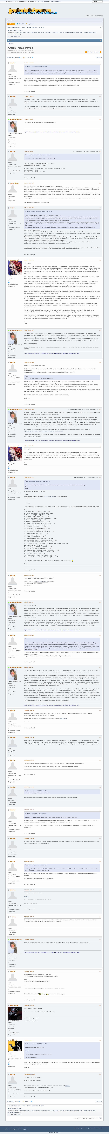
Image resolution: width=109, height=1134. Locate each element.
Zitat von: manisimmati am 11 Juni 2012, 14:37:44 (38, 481)
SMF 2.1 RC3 (8, 1128)
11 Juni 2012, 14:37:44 (29, 445)
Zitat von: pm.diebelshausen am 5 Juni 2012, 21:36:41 (39, 155)
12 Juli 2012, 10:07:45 (29, 760)
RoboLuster (14, 1005)
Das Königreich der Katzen (41, 581)
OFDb (12, 44)
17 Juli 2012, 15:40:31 (29, 971)
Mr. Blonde (13, 1040)
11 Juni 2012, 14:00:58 (29, 362)
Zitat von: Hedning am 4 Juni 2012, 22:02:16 (36, 66)
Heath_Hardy (14, 183)
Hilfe (80, 1128)
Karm (77, 32)
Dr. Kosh (31, 32)
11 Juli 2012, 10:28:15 (29, 710)
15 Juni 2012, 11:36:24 (29, 575)
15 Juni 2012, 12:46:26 (29, 635)
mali (85, 32)
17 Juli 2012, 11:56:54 (29, 889)
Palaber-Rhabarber (19, 32)
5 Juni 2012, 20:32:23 (28, 96)
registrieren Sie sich (56, 1)
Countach (42, 32)
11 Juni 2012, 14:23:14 (29, 409)
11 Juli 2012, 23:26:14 (29, 737)
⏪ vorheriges (89, 52)
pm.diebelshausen (16, 119)
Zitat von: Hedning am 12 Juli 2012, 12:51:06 (36, 865)
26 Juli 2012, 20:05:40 (29, 1040)
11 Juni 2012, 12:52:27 (29, 330)
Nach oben (10, 1101)
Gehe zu (76, 1118)
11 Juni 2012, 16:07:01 (29, 477)
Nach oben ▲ (101, 1128)
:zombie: (67, 1085)
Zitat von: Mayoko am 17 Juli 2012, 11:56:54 (36, 1043)
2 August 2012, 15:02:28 (29, 1074)
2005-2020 (58, 1132)
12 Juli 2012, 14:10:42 (29, 861)
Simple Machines (22, 1128)
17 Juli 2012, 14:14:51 (29, 939)
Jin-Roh (26, 896)
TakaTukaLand (16, 34)
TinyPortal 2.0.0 (52, 1132)
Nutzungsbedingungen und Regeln (89, 1128)
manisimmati (14, 260)
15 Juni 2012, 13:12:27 (29, 667)
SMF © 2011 (15, 1128)
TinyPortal (76, 1128)
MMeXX (94, 32)
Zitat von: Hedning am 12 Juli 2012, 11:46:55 (36, 813)
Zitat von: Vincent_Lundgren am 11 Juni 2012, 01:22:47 (39, 211)
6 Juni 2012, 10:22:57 (28, 151)
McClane (26, 32)
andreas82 (48, 32)
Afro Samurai (63, 718)
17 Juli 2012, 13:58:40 (29, 916)
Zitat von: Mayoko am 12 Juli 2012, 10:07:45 (36, 790)
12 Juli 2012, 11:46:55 (29, 787)
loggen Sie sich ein (43, 1)
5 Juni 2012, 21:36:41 (28, 119)
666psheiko (89, 32)
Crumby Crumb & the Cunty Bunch (59, 32)
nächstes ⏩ (97, 52)
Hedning (13, 96)
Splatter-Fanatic (72, 32)
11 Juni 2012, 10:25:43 (29, 207)
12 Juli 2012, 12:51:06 (29, 838)
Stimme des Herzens (50, 496)
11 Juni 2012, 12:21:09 (29, 260)
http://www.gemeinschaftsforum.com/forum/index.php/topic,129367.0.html (43, 431)
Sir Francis (10, 34)
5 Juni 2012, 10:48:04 (28, 62)
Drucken (99, 57)
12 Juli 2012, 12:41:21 (29, 809)
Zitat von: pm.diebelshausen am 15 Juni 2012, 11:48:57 (39, 639)
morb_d (81, 32)
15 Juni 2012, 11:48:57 (29, 602)
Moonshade (37, 32)
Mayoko (12, 63)
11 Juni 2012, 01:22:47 (29, 183)
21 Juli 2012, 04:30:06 (29, 1005)
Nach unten (10, 57)
